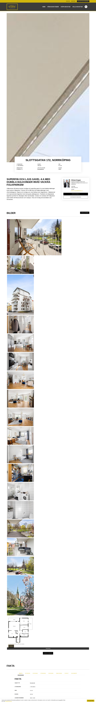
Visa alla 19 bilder (84, 415)
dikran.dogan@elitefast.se (77, 393)
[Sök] (86, 6)
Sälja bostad (77, 6)
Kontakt (73, 1)
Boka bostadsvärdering (83, 1)
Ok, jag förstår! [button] (91, 700)
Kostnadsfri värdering (75, 400)
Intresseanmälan (75, 396)
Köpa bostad (65, 6)
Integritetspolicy (8, 701)
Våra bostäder (53, 6)
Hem (43, 6)
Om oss (68, 1)
